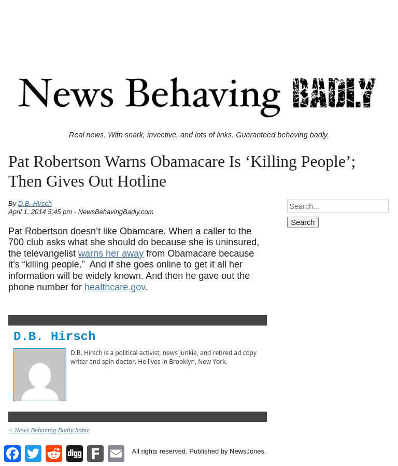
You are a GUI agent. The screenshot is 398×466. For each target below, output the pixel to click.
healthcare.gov (114, 287)
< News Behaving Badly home (49, 430)
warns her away (111, 253)
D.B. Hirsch (35, 203)
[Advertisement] (199, 27)
